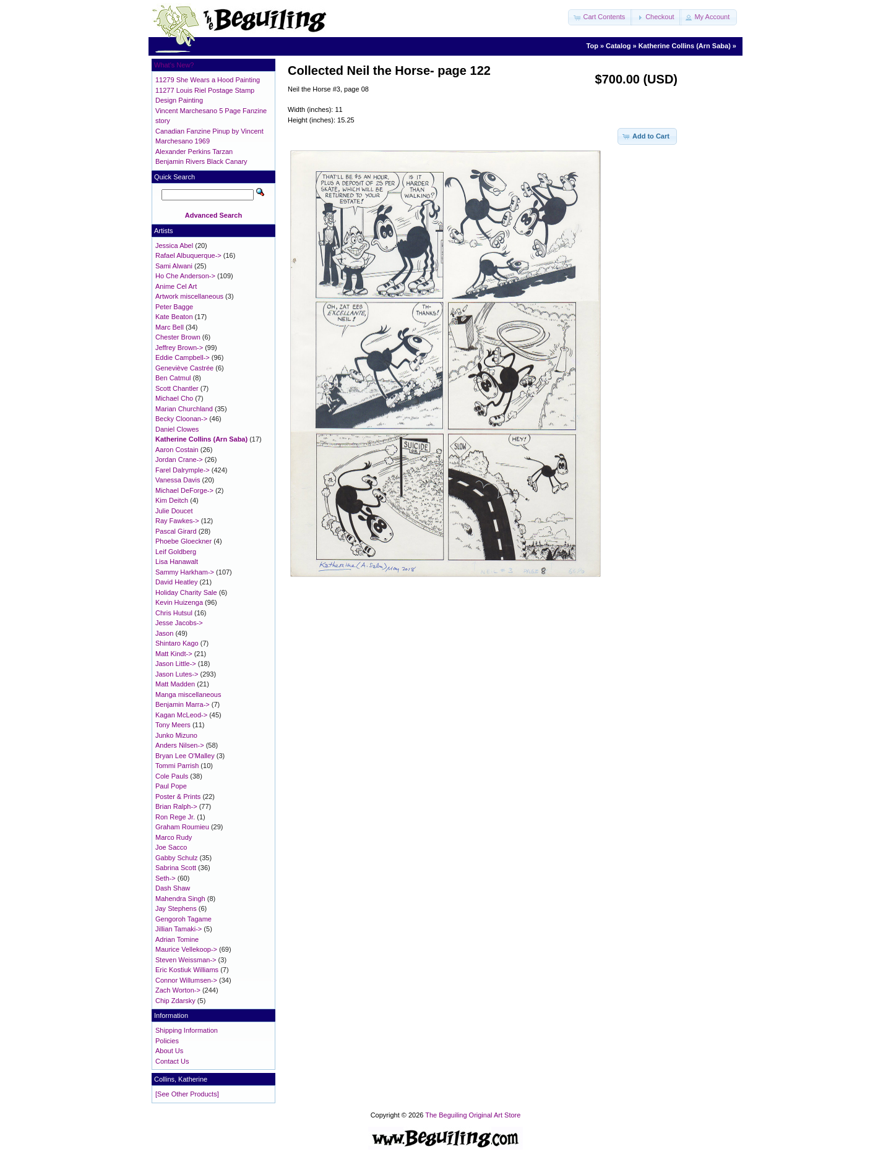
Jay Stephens (176, 908)
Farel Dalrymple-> (182, 470)
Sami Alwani (173, 266)
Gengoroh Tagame (183, 919)
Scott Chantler (177, 388)
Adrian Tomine (177, 939)
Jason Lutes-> (176, 674)
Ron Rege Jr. (175, 817)
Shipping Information (186, 1030)
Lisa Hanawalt (176, 561)
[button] (600, 17)
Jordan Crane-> (179, 459)
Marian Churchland (184, 408)
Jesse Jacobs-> (179, 622)
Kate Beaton (174, 316)
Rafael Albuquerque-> (188, 255)
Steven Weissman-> (186, 959)
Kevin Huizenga (179, 602)
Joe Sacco (171, 847)
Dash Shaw (172, 888)
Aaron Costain (177, 449)
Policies (167, 1041)
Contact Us (172, 1061)
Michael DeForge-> (184, 490)
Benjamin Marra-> (182, 704)
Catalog (618, 45)
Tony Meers (173, 724)
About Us (169, 1050)
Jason (164, 633)
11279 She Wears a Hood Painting (207, 79)
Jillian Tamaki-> (178, 929)
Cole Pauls (171, 776)
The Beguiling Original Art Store (472, 1115)
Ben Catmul (173, 378)
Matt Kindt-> (173, 653)
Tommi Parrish (177, 765)
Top (592, 45)
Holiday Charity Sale (186, 592)
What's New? (174, 65)
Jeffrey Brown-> (179, 347)
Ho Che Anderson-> (185, 276)
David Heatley (176, 582)
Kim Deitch (171, 500)
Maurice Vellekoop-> (186, 949)
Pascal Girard (176, 531)
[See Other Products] (187, 1094)
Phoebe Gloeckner (183, 541)
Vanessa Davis (177, 480)
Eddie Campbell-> (182, 357)
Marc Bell (169, 327)
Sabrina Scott (175, 867)
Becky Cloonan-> (181, 418)
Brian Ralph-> (176, 806)
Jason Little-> (175, 663)
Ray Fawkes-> (177, 520)
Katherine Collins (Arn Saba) (685, 45)
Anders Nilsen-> (179, 745)
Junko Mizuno (176, 735)
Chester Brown (177, 337)
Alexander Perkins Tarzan (194, 151)
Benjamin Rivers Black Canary (201, 161)
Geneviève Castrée (184, 368)
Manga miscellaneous (188, 694)
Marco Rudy (173, 837)
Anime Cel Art (176, 286)
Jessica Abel (174, 245)
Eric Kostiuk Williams (186, 969)
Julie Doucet (174, 511)
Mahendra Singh (180, 898)
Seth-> (165, 878)
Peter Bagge (174, 306)
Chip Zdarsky (175, 1000)
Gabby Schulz (176, 857)
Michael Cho (174, 398)
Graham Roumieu (182, 827)
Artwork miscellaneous (189, 296)
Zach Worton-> (177, 990)
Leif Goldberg (175, 551)
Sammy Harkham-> (184, 572)
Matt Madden (175, 684)
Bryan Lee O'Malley (185, 755)
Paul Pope (171, 786)
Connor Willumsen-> (186, 980)
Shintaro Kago (177, 643)
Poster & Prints (177, 796)
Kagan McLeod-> (181, 715)
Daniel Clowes (177, 429)
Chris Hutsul (173, 613)
